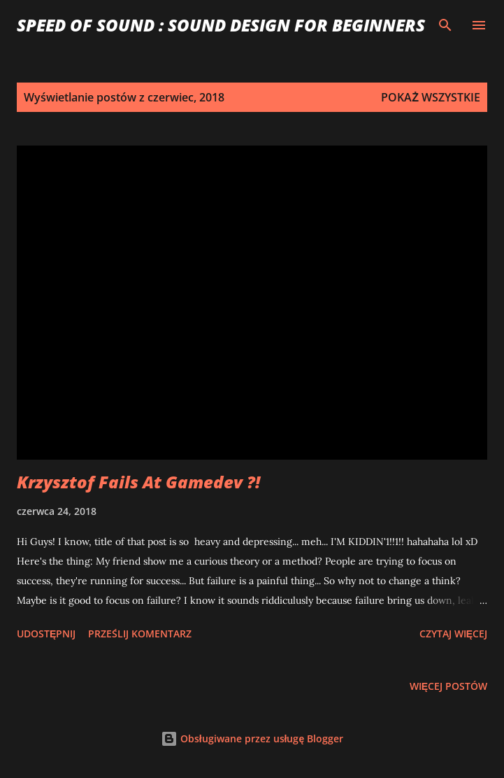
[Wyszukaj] (445, 25)
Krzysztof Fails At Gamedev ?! (138, 481)
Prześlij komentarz (140, 633)
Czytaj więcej (453, 633)
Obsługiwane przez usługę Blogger (252, 738)
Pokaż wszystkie (430, 97)
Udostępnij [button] (46, 633)
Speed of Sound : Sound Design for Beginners (221, 24)
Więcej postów (448, 686)
